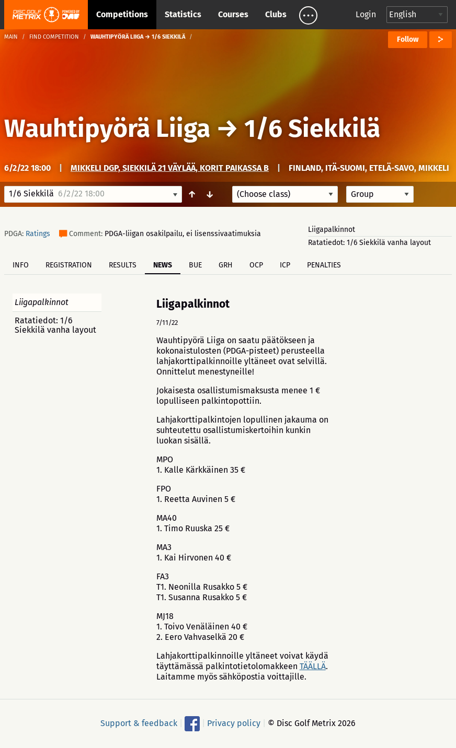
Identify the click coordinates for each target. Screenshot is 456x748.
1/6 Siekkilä (312, 128)
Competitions (122, 14)
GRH (226, 265)
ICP (285, 265)
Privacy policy (233, 723)
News (162, 265)
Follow (407, 39)
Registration (68, 265)
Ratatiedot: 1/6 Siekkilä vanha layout (369, 242)
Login (366, 14)
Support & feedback (138, 723)
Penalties (324, 265)
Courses (233, 14)
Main (11, 36)
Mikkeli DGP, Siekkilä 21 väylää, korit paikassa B (170, 168)
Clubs (276, 14)
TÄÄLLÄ (313, 666)
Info (21, 265)
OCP (256, 265)
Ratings (38, 233)
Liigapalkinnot (331, 229)
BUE (195, 265)
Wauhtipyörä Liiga (107, 128)
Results (122, 265)
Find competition (54, 36)
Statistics (183, 14)
